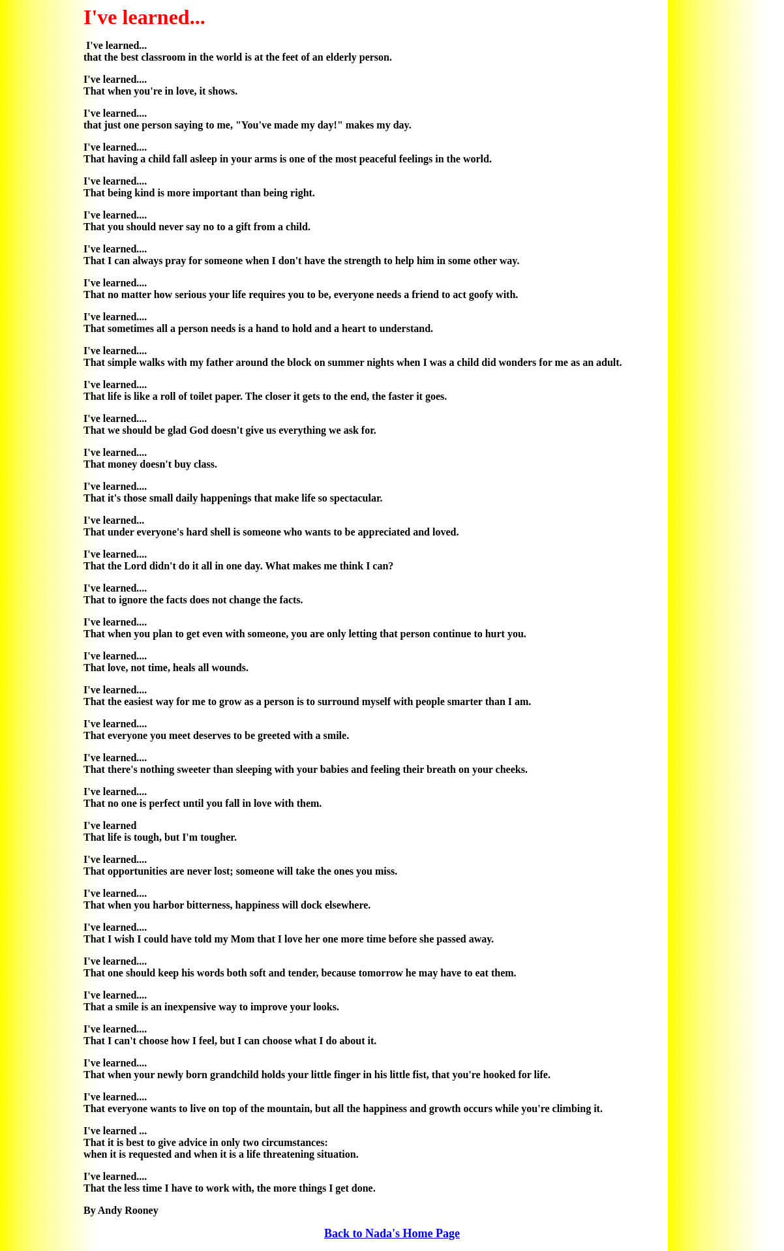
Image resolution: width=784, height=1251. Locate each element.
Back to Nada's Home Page (392, 1233)
